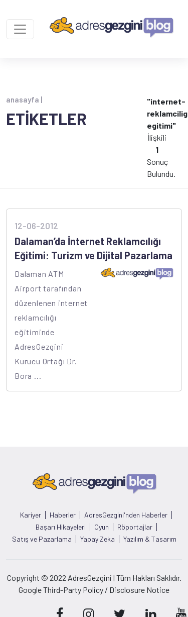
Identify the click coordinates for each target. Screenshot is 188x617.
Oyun (101, 527)
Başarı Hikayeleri (61, 527)
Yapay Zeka (97, 539)
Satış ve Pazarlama (42, 539)
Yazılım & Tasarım (149, 539)
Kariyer (30, 515)
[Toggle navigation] (20, 29)
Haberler (63, 515)
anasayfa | (24, 99)
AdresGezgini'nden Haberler (125, 515)
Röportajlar (134, 527)
